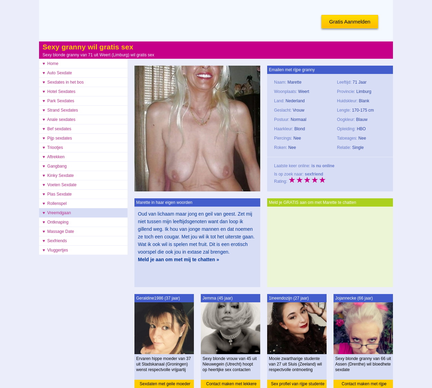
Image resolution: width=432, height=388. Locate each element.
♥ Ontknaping (55, 222)
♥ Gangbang (55, 166)
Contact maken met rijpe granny (363, 384)
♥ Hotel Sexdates (59, 91)
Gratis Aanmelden (349, 22)
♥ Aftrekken (54, 156)
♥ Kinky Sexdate (58, 175)
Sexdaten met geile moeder (165, 383)
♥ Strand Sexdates (60, 110)
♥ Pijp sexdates (57, 138)
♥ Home (50, 63)
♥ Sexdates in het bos (63, 82)
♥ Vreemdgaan (57, 212)
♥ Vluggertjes (55, 250)
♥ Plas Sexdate (57, 194)
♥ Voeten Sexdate (60, 184)
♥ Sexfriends (55, 240)
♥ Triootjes (53, 147)
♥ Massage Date (58, 231)
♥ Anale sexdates (59, 119)
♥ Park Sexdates (58, 100)
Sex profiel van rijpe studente (298, 383)
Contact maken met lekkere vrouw (231, 384)
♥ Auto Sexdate (57, 72)
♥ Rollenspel (55, 203)
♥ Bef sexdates (57, 128)
